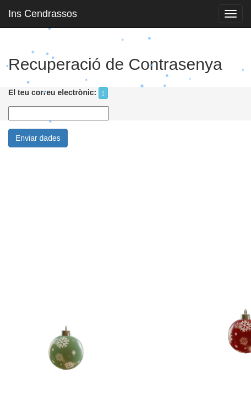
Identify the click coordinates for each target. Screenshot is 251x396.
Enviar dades (38, 138)
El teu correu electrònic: (52, 92)
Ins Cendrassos (42, 13)
